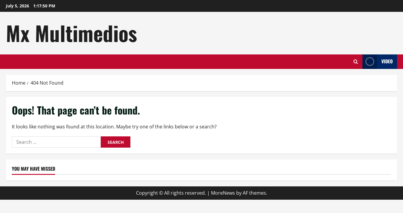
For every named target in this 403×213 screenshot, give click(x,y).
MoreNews (223, 193)
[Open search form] (356, 61)
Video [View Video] (377, 61)
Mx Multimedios (71, 33)
